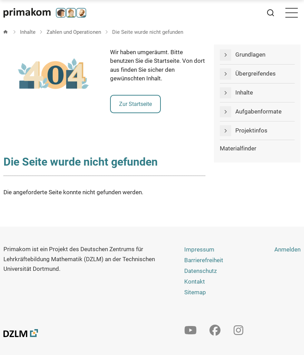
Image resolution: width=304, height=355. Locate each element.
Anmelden (287, 249)
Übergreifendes (255, 73)
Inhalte (28, 32)
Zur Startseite (135, 104)
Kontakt (194, 281)
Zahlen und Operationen (74, 32)
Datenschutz (200, 270)
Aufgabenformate (258, 111)
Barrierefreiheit (203, 260)
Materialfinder (238, 148)
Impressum (199, 249)
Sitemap (195, 292)
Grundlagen (250, 54)
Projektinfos (251, 130)
